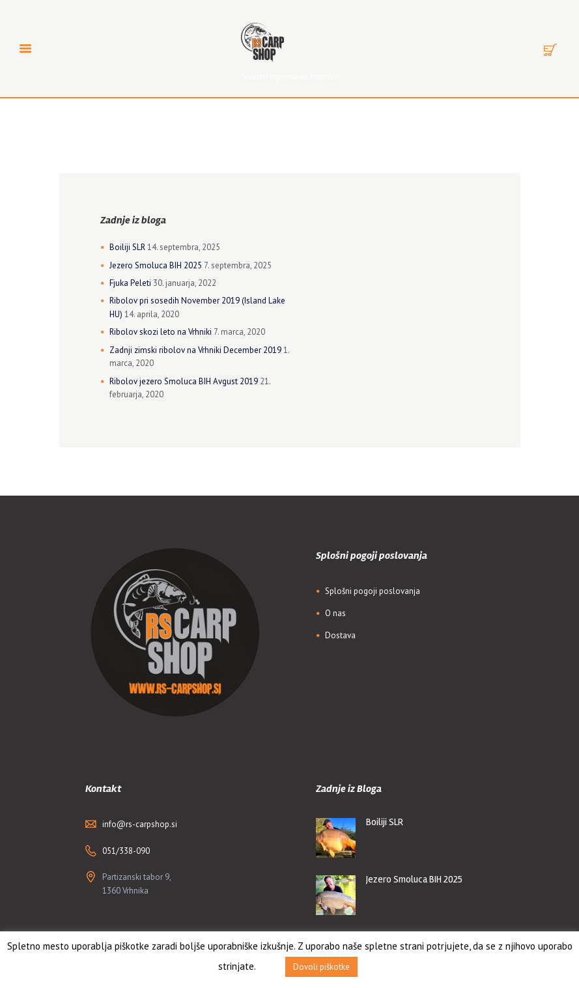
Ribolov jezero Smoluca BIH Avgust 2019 (183, 381)
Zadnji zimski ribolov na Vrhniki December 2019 (195, 350)
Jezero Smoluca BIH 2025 (155, 265)
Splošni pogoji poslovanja (372, 591)
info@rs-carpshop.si (139, 824)
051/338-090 (126, 850)
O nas (335, 613)
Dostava (340, 635)
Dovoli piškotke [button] (321, 966)
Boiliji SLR (127, 247)
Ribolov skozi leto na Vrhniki (160, 331)
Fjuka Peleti (130, 283)
